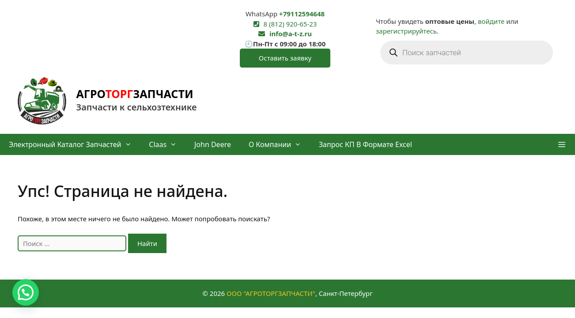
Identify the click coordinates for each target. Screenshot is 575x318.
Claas (167, 144)
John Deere (212, 144)
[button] (561, 144)
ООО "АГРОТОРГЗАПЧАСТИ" (271, 293)
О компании (279, 144)
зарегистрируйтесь (406, 30)
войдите (491, 21)
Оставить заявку (285, 57)
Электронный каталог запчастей (74, 144)
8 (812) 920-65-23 (290, 23)
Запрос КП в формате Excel (365, 144)
